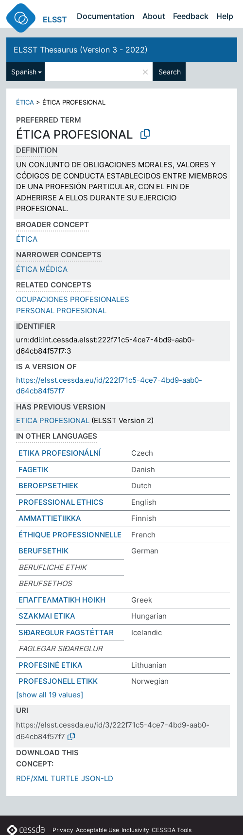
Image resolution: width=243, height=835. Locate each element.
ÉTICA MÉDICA (42, 269)
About (153, 16)
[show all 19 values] (49, 694)
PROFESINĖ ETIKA (50, 665)
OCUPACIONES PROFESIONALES (72, 299)
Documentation (106, 16)
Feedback (190, 16)
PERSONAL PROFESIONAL (61, 310)
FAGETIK (33, 469)
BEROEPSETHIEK (48, 485)
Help (224, 16)
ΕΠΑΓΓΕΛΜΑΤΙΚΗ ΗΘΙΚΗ (61, 599)
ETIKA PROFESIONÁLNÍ (59, 453)
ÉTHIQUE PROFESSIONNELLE (70, 534)
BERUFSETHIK (43, 550)
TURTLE (65, 778)
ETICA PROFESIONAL (52, 420)
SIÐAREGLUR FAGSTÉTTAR (66, 632)
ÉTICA (25, 102)
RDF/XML (32, 778)
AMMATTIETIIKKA (49, 518)
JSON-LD (97, 778)
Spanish (23, 72)
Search (169, 72)
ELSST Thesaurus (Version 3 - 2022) (81, 49)
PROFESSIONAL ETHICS (61, 502)
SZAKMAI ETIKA (46, 616)
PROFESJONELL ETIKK (58, 681)
